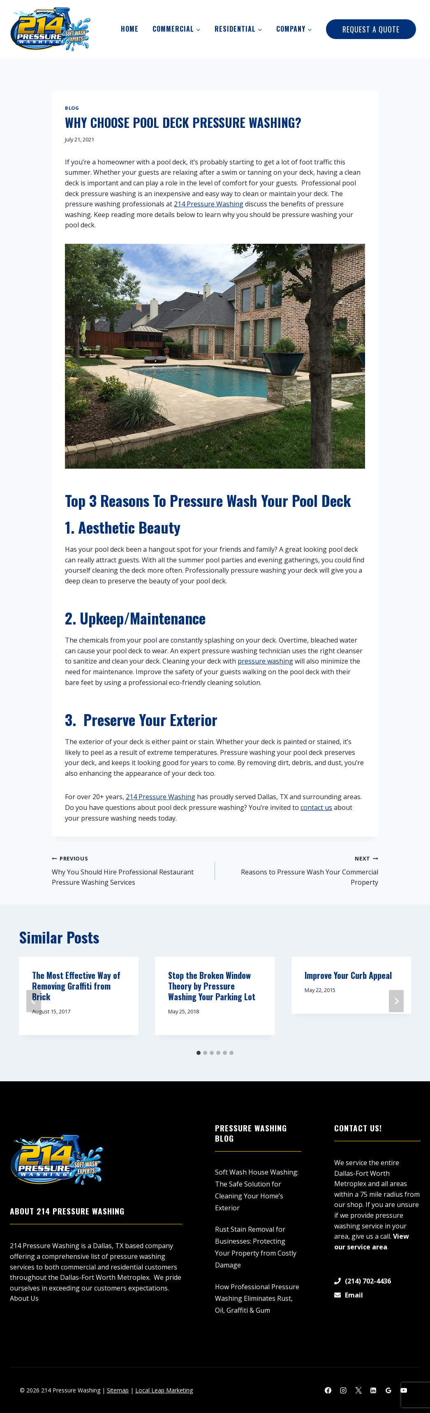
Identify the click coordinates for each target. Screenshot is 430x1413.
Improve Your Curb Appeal (348, 975)
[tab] (199, 1053)
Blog (72, 108)
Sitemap (118, 1390)
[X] (358, 1390)
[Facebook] (328, 1390)
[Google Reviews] (388, 1390)
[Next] (396, 1001)
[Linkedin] (373, 1390)
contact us (316, 807)
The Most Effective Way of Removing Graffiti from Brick (76, 986)
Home (130, 29)
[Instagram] (343, 1390)
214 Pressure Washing (208, 203)
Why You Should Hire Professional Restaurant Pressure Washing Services (130, 870)
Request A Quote (371, 29)
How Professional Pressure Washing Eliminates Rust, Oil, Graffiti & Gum (257, 1298)
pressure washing (265, 661)
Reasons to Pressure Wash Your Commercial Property (300, 870)
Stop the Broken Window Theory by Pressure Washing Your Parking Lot (211, 986)
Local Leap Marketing (164, 1390)
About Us (24, 1298)
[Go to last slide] (33, 1001)
